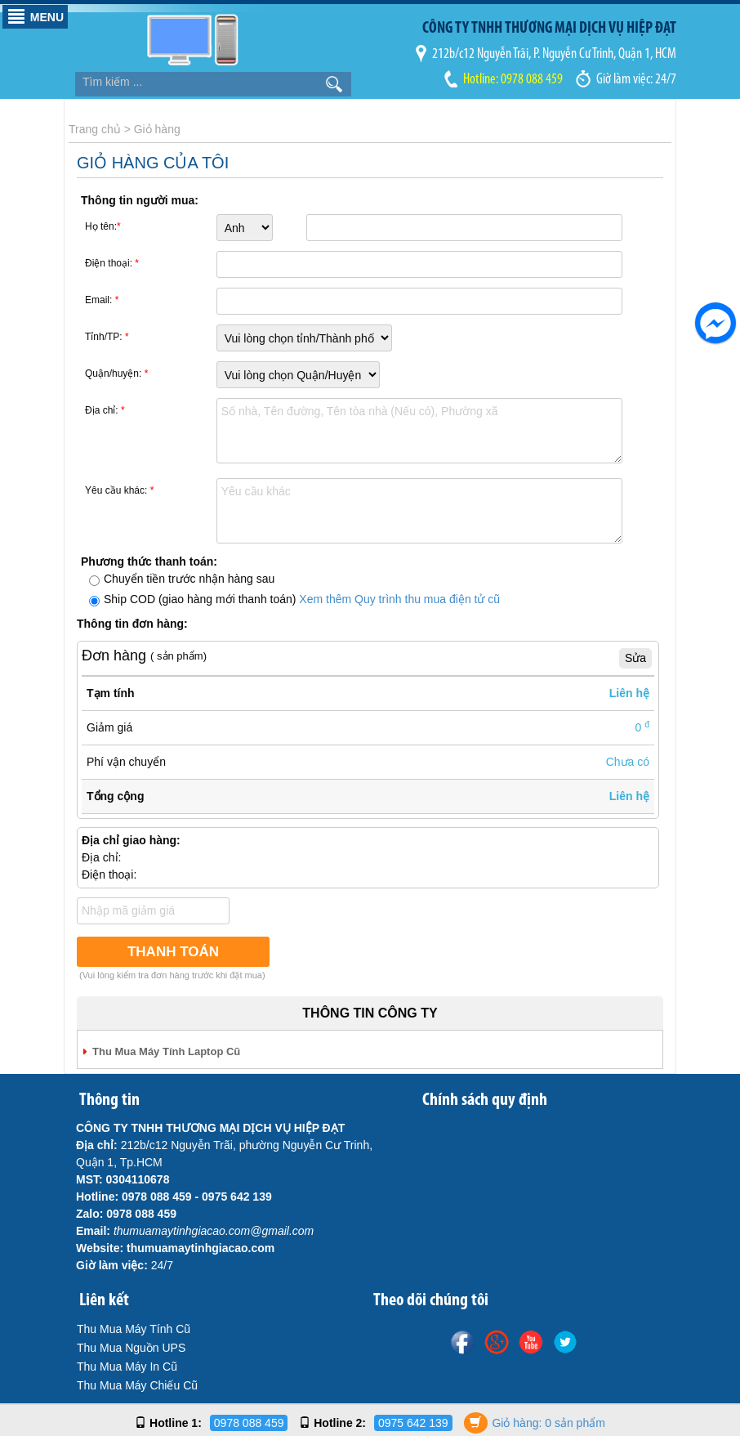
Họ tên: (103, 226)
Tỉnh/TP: (107, 336)
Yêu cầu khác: (119, 490)
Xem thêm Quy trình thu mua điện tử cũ (399, 599)
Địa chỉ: (105, 410)
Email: (101, 300)
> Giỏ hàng (152, 129)
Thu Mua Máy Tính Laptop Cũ (166, 1051)
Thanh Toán (173, 952)
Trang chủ (95, 129)
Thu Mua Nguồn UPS (131, 1347)
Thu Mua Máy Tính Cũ (133, 1328)
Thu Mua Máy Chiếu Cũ (137, 1385)
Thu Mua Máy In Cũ (127, 1366)
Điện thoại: (112, 263)
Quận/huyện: (116, 373)
